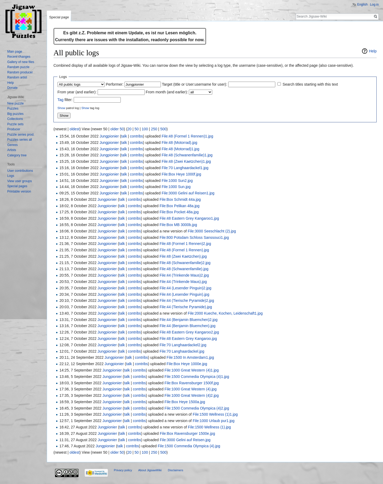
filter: (65, 100)
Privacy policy (123, 470)
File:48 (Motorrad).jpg (179, 142)
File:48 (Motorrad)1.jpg (180, 149)
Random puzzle (18, 67)
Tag (60, 100)
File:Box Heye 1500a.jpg (185, 402)
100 (145, 129)
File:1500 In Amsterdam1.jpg (190, 357)
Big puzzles (15, 114)
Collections (15, 119)
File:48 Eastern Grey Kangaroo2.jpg (189, 332)
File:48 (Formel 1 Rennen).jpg (184, 250)
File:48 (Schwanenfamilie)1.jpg (187, 155)
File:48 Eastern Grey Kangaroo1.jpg (189, 218)
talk (124, 136)
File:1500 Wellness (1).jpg (209, 427)
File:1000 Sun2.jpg (177, 180)
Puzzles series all (19, 139)
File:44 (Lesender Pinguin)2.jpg (185, 288)
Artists (11, 150)
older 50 (117, 129)
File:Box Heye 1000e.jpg (186, 364)
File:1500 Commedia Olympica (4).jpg (189, 446)
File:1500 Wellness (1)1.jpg (215, 414)
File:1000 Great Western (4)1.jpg (192, 370)
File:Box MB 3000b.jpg (178, 225)
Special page (59, 17)
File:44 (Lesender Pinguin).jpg (184, 294)
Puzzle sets (15, 124)
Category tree (17, 155)
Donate (12, 88)
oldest (74, 129)
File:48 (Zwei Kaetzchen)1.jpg (186, 161)
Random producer (20, 72)
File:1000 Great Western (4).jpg (191, 389)
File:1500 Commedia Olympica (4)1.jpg (197, 376)
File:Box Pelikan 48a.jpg (179, 206)
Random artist (17, 77)
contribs (136, 136)
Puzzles (12, 108)
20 (129, 129)
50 (137, 129)
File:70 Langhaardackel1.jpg (185, 168)
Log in (374, 4)
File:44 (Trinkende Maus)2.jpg (184, 275)
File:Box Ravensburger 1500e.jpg (187, 433)
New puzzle (15, 103)
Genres (12, 145)
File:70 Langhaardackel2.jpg (183, 345)
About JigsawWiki (150, 470)
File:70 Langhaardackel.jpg (182, 351)
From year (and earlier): (77, 92)
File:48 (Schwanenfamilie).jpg (184, 269)
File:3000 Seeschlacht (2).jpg (212, 231)
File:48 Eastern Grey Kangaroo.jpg (188, 338)
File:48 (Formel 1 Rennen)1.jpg (187, 136)
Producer (13, 129)
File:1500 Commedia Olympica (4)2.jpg (197, 408)
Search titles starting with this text (310, 84)
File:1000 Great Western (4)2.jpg (192, 395)
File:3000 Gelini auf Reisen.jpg (185, 440)
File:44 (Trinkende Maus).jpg (183, 281)
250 (154, 129)
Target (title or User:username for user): (194, 84)
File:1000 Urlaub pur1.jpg (213, 421)
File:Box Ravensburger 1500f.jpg (192, 383)
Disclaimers (175, 470)
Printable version (19, 191)
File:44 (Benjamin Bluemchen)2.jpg (189, 320)
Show (61, 108)
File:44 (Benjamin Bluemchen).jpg (187, 326)
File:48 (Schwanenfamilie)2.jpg (185, 263)
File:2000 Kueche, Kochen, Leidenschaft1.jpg (225, 313)
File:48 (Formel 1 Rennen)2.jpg (185, 243)
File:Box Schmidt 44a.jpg (180, 199)
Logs (10, 176)
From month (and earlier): (167, 92)
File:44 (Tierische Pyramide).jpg (186, 307)
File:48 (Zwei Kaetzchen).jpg (183, 256)
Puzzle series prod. (20, 134)
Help (373, 51)
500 (163, 129)
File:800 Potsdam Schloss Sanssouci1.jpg (194, 237)
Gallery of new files (20, 62)
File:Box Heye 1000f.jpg (181, 174)
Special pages (17, 186)
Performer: (114, 84)
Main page (14, 51)
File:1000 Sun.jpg (176, 187)
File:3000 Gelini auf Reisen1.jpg (188, 193)
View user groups (19, 181)
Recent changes (18, 57)
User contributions (20, 171)
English (362, 4)
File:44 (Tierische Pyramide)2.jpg (187, 300)
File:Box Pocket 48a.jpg (179, 212)
